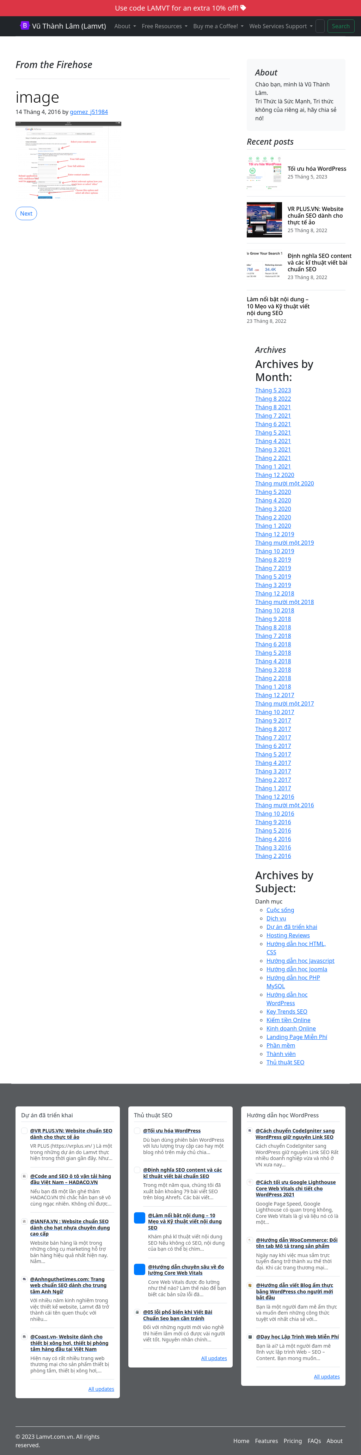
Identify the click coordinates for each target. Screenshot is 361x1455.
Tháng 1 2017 (273, 788)
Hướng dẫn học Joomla (297, 969)
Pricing (293, 1441)
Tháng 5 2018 (273, 653)
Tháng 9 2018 (273, 619)
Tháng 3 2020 (273, 509)
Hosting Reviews (288, 935)
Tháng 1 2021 (273, 466)
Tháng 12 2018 (274, 593)
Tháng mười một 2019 (284, 543)
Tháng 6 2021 (273, 424)
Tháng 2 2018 (273, 678)
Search (341, 26)
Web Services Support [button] (278, 26)
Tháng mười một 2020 (284, 483)
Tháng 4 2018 (273, 661)
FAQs (314, 1441)
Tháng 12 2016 (274, 797)
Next (26, 213)
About (335, 1441)
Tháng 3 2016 (273, 847)
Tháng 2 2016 (273, 856)
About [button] (123, 26)
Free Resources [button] (162, 26)
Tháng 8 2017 (273, 729)
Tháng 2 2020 (273, 517)
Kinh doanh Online (291, 1028)
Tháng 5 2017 (273, 754)
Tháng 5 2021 (273, 432)
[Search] (320, 26)
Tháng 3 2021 (273, 449)
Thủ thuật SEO (285, 1062)
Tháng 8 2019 (273, 559)
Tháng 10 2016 (274, 813)
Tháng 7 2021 (273, 415)
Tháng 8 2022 (273, 399)
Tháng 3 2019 (273, 585)
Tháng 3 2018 (273, 670)
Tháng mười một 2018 (284, 602)
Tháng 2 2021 (273, 458)
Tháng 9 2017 (273, 720)
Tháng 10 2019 (274, 551)
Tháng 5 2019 (273, 576)
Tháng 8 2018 (273, 627)
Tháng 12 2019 (274, 534)
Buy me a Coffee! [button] (216, 26)
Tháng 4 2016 (273, 839)
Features (266, 1441)
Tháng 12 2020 (274, 475)
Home (241, 1441)
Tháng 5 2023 (273, 390)
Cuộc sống (280, 910)
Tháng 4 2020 (273, 500)
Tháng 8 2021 (273, 407)
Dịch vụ (276, 918)
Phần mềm (281, 1045)
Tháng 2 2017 (273, 780)
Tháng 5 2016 (273, 830)
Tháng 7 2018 (273, 636)
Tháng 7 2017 (273, 737)
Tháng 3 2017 (273, 771)
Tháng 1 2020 (273, 526)
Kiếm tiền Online (289, 1020)
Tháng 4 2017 (273, 763)
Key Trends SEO (287, 1011)
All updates (101, 1388)
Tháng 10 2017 (274, 712)
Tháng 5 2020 (273, 492)
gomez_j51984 (89, 112)
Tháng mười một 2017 (284, 703)
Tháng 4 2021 (273, 441)
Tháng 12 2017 (274, 695)
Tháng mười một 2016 (284, 805)
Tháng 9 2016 (273, 822)
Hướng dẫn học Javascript (301, 961)
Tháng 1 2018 (273, 686)
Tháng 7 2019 (273, 568)
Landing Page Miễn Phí (297, 1037)
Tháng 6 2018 (273, 644)
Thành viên (281, 1054)
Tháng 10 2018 (274, 610)
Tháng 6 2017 (273, 746)
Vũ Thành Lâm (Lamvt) (63, 26)
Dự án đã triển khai (292, 927)
